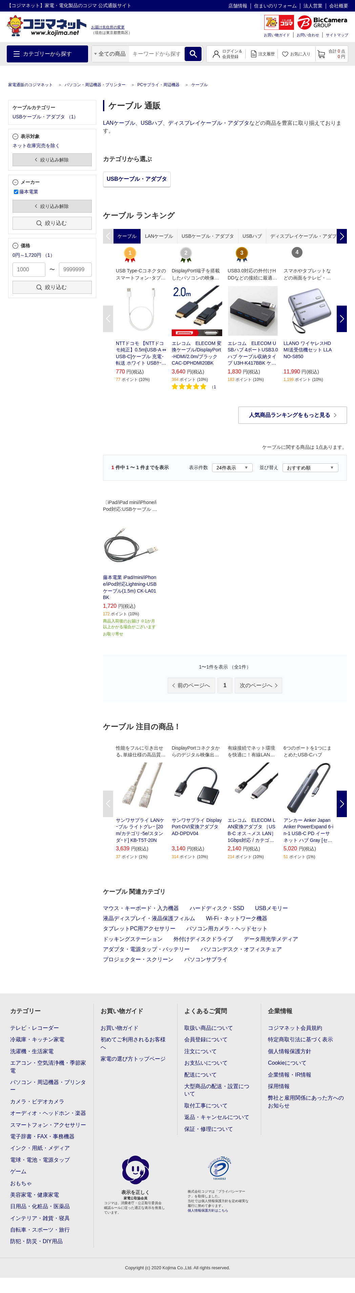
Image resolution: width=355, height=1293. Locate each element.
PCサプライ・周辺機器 (158, 84)
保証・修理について (208, 1129)
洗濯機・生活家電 (32, 1051)
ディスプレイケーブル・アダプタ (208, 123)
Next (342, 319)
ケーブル (199, 84)
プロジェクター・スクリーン (138, 959)
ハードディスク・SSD (217, 908)
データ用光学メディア (271, 939)
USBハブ (152, 123)
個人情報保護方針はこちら (208, 1210)
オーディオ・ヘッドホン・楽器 (48, 1113)
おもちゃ (21, 1183)
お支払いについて (206, 1063)
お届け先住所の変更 (108, 27)
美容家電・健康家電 (34, 1195)
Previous (108, 319)
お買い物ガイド (277, 35)
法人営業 (313, 5)
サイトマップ (337, 35)
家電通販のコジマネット (30, 84)
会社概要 (338, 5)
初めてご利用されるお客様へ (133, 1043)
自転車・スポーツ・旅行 (40, 1230)
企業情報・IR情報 (289, 1075)
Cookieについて (287, 1063)
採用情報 (279, 1086)
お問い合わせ (308, 35)
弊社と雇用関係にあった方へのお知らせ (306, 1101)
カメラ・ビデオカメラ (37, 1101)
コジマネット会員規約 (295, 1028)
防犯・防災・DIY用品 (36, 1241)
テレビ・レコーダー (34, 1028)
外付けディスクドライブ (203, 939)
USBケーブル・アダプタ (137, 179)
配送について (200, 1075)
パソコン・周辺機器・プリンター (95, 84)
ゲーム (18, 1171)
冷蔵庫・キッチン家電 (37, 1039)
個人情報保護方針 (289, 1051)
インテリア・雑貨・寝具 (40, 1218)
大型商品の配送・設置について (216, 1090)
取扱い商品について (208, 1028)
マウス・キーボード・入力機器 (141, 908)
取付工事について (206, 1105)
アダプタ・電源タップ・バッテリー (146, 949)
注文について (200, 1051)
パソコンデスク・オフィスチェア (241, 949)
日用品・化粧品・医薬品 (40, 1206)
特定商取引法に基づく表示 (300, 1039)
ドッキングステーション (133, 939)
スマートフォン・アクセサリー (48, 1125)
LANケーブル (119, 123)
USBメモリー (271, 908)
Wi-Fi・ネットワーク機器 (236, 918)
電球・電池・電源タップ (40, 1160)
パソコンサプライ (206, 959)
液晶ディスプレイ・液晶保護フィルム (149, 918)
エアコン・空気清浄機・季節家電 (48, 1066)
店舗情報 (237, 5)
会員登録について (206, 1039)
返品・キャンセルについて (216, 1117)
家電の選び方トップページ (133, 1059)
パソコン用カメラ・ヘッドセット (227, 928)
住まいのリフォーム (275, 5)
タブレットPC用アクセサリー (139, 928)
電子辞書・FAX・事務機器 (42, 1136)
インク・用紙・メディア (40, 1148)
